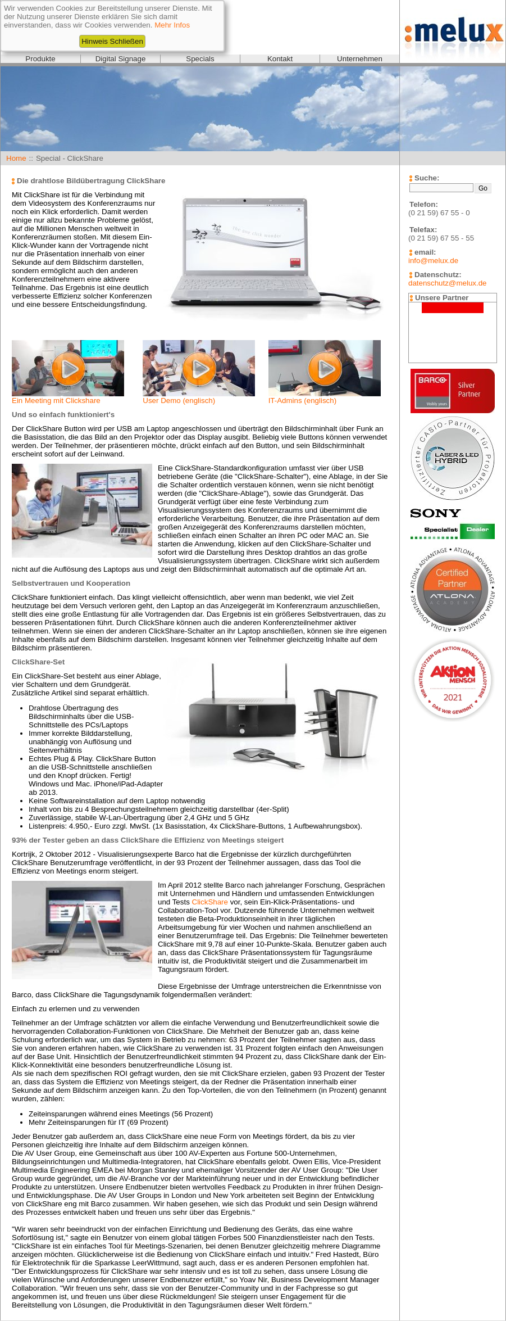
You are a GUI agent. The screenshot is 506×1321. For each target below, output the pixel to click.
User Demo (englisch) (179, 400)
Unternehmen (359, 59)
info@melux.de (433, 260)
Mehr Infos (172, 25)
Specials (200, 59)
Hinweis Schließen (112, 41)
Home (16, 158)
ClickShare (210, 902)
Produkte (40, 59)
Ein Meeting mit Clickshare (56, 400)
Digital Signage (120, 59)
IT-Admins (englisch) (302, 400)
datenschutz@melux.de (447, 283)
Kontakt (280, 59)
